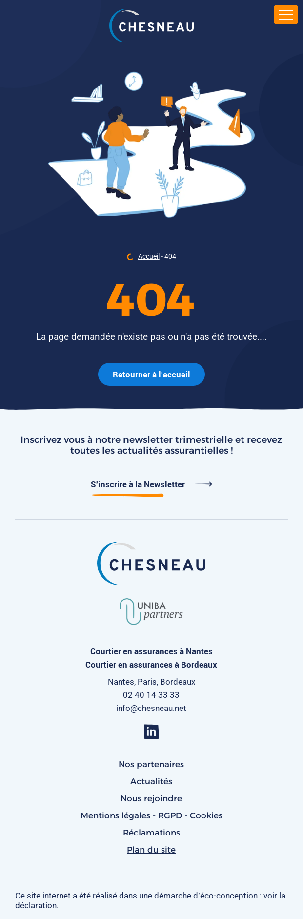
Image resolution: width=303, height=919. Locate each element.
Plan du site (151, 850)
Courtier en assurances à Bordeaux (151, 664)
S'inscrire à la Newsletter (151, 484)
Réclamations (151, 832)
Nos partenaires (151, 764)
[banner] (151, 27)
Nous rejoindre (151, 798)
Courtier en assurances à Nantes (151, 651)
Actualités (151, 781)
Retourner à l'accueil (151, 374)
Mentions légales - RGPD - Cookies (151, 815)
